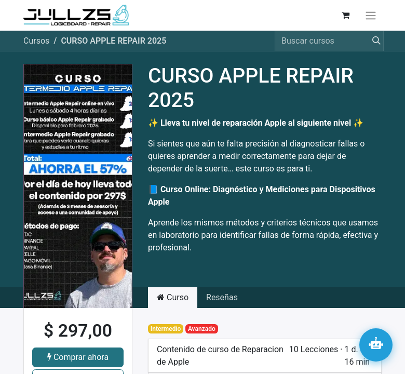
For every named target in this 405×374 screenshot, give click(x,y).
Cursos (36, 41)
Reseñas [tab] (222, 297)
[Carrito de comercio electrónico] (345, 15)
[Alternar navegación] (371, 15)
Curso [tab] (172, 297)
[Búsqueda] (373, 41)
